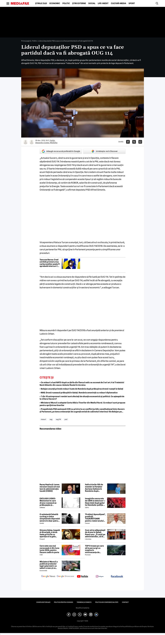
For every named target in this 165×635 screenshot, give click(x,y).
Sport (132, 3)
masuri (43, 419)
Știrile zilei (41, 3)
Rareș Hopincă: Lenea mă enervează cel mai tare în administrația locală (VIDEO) (50, 487)
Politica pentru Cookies (63, 602)
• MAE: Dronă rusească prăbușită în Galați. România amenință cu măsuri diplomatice (79, 392)
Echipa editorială (43, 602)
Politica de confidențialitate (106, 602)
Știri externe (79, 3)
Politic (66, 3)
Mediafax (53, 143)
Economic (54, 3)
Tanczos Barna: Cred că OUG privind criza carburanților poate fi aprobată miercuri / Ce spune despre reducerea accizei (50, 263)
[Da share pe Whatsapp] (140, 142)
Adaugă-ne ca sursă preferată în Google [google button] (60, 151)
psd (66, 419)
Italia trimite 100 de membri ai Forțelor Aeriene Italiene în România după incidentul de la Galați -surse (95, 487)
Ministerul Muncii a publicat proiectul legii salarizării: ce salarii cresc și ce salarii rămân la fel (49, 565)
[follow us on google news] (48, 576)
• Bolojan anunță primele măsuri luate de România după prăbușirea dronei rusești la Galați (81, 389)
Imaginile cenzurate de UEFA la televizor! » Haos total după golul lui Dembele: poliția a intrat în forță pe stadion (95, 501)
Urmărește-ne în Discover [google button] (104, 151)
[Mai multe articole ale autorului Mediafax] (31, 141)
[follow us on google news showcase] (65, 576)
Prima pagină (26, 41)
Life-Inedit (103, 3)
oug (51, 419)
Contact (125, 602)
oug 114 (58, 419)
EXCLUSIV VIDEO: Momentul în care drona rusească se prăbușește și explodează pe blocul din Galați (49, 501)
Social (91, 3)
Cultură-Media (118, 3)
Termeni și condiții (84, 602)
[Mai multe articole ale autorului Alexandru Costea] (25, 141)
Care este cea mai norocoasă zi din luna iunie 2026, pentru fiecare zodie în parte (49, 549)
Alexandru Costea (42, 143)
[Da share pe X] (134, 142)
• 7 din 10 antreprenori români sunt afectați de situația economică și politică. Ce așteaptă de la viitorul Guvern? (82, 397)
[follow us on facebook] (116, 576)
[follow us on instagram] (99, 576)
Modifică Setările (82, 608)
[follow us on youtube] (82, 576)
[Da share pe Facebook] (128, 142)
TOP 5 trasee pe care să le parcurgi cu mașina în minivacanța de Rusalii (94, 549)
